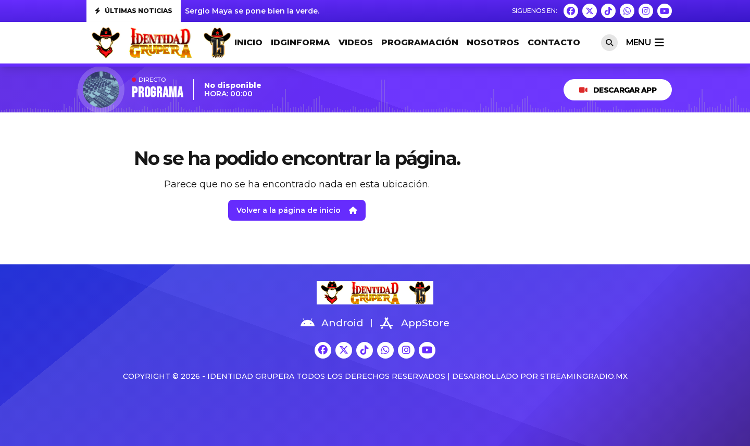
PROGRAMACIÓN (419, 42)
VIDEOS (356, 42)
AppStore (414, 323)
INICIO (248, 42)
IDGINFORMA (300, 42)
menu (645, 42)
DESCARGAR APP (617, 90)
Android (332, 323)
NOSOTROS (493, 42)
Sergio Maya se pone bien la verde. (252, 11)
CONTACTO (554, 42)
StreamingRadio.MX (584, 376)
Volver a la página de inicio (296, 210)
